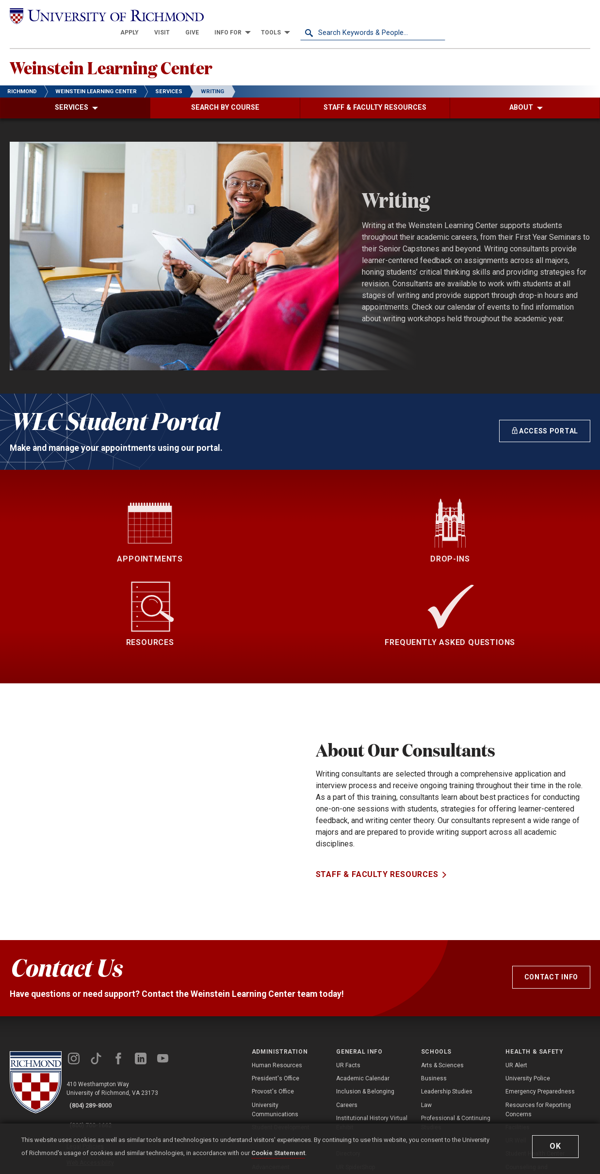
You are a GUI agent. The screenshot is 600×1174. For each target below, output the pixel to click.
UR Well (515, 1057)
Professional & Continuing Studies (455, 1039)
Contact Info (551, 893)
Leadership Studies (446, 1008)
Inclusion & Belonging (365, 1008)
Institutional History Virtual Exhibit (371, 1039)
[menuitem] (275, 15)
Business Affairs (274, 1070)
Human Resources (277, 981)
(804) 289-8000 (97, 1022)
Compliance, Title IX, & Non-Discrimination (542, 1111)
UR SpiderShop (355, 1083)
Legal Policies (95, 1053)
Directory (348, 1070)
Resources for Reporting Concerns (538, 1026)
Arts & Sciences (442, 981)
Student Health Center (535, 1070)
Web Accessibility (101, 1064)
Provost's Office (273, 1008)
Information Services (280, 1057)
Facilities (517, 1044)
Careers (346, 1021)
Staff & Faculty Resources (377, 821)
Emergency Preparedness (540, 1008)
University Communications (275, 1026)
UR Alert (516, 981)
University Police (527, 995)
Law (426, 1021)
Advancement (271, 1083)
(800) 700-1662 (97, 1034)
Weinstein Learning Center (143, 54)
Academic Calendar (362, 995)
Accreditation (354, 1096)
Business (434, 995)
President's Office (275, 995)
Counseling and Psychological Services (536, 1088)
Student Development (280, 1044)
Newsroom (350, 1057)
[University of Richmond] (82, 15)
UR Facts (348, 981)
